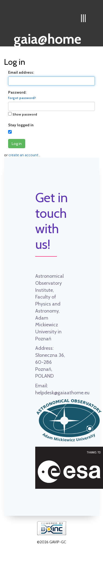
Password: (22, 95)
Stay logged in (21, 125)
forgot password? (22, 98)
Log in (17, 143)
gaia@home (47, 37)
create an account (23, 154)
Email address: (21, 72)
